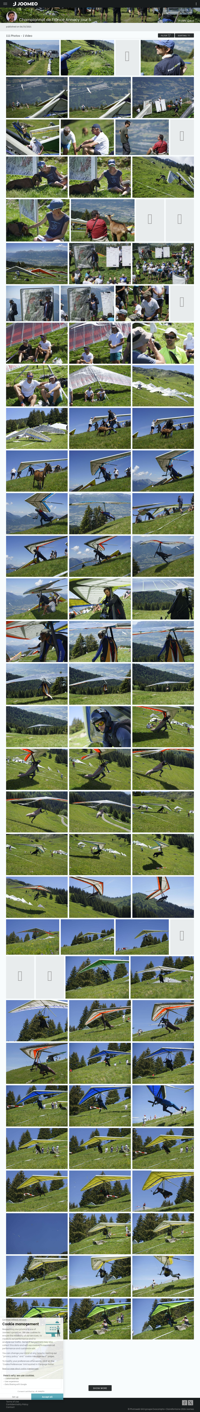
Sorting (184, 35)
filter (166, 35)
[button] (8, 1396)
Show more (100, 1388)
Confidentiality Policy (17, 1404)
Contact (10, 1406)
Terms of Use (12, 1401)
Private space (186, 20)
